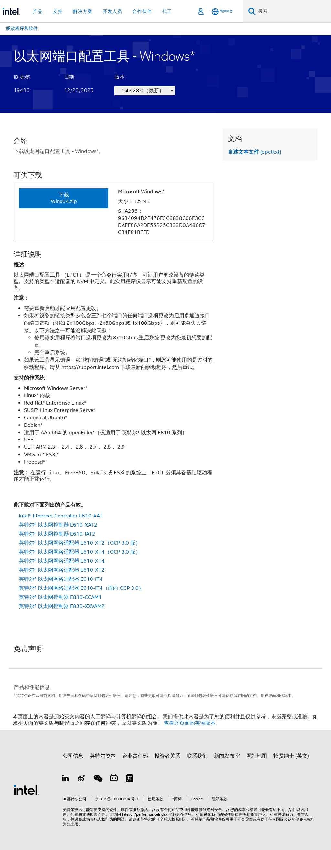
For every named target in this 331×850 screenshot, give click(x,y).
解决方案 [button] (82, 11)
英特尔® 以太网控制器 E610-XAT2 (58, 525)
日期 (69, 77)
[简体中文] (222, 11)
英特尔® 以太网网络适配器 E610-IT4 (61, 579)
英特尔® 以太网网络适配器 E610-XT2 (62, 570)
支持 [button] (58, 11)
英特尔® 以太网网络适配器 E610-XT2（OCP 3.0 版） (80, 543)
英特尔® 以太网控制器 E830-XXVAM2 (62, 606)
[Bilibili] (113, 779)
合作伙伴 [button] (142, 11)
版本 (119, 77)
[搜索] (252, 11)
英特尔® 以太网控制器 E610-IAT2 (57, 534)
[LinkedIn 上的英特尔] (65, 779)
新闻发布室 (227, 756)
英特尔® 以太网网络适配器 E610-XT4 (62, 561)
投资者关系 (167, 756)
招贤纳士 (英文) (291, 756)
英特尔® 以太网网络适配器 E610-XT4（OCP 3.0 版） (80, 552)
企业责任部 (135, 756)
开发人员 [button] (112, 11)
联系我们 (197, 756)
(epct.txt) (254, 152)
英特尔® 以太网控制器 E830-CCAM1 (60, 597)
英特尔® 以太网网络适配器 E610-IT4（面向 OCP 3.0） (81, 588)
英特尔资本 (103, 756)
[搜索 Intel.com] (293, 11)
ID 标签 (22, 77)
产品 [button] (38, 11)
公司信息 (73, 756)
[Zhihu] (129, 779)
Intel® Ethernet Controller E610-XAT (61, 516)
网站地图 (256, 756)
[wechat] (97, 779)
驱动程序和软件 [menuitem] (22, 28)
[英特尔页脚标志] (26, 789)
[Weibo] (81, 779)
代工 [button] (167, 11)
